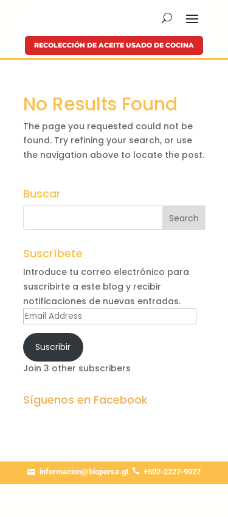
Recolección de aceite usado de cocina (114, 45)
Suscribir (53, 347)
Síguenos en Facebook (85, 399)
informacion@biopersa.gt (84, 471)
